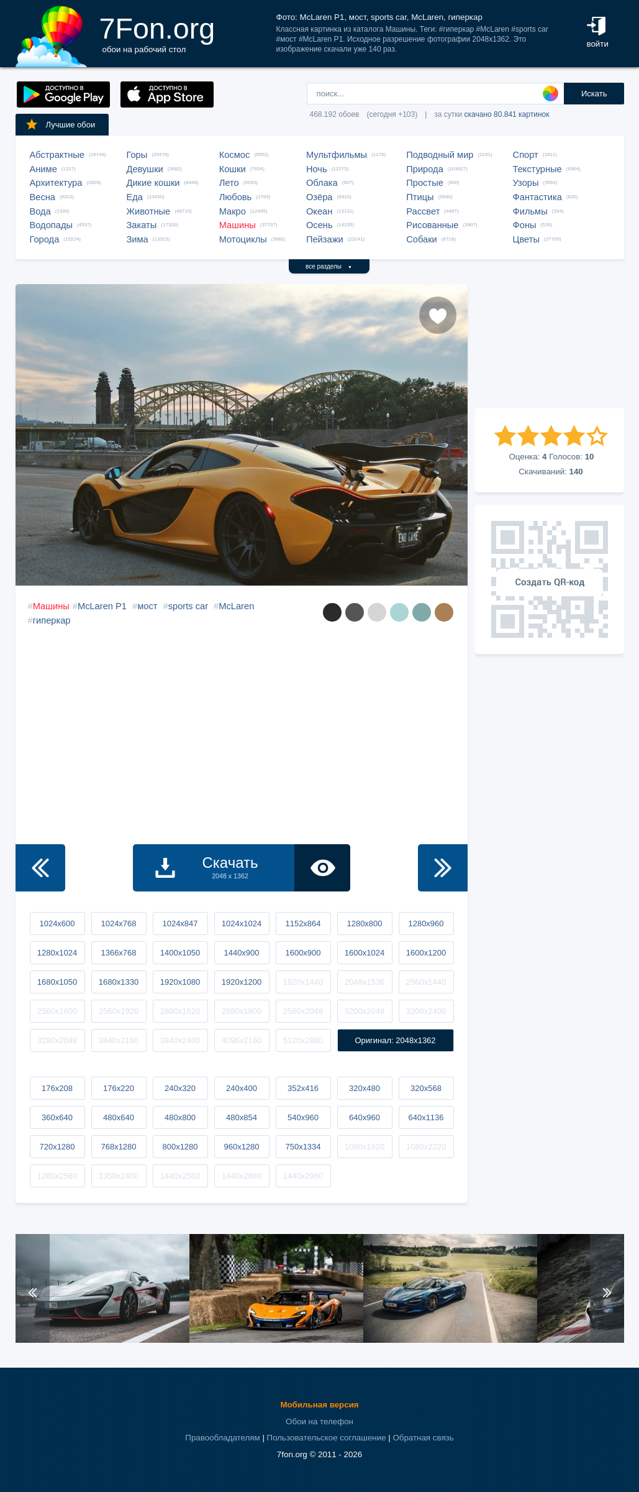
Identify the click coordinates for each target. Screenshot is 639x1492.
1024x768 (118, 923)
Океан (319, 211)
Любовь (235, 197)
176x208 (57, 1088)
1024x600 (57, 923)
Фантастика (537, 197)
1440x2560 (180, 1176)
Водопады (51, 225)
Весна (43, 197)
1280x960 (425, 923)
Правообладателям (222, 1438)
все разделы (329, 266)
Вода (40, 211)
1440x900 (241, 952)
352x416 (303, 1088)
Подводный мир (439, 155)
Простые (424, 183)
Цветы (526, 239)
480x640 (118, 1117)
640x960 (364, 1117)
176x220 (118, 1088)
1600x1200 (426, 952)
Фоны (525, 225)
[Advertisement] (549, 346)
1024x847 (179, 923)
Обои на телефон (319, 1421)
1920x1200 (241, 982)
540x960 (303, 1117)
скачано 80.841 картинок (507, 114)
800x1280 (179, 1146)
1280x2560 (57, 1176)
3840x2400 (180, 1040)
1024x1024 (241, 923)
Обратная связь (422, 1438)
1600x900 (302, 952)
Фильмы (530, 211)
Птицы (419, 197)
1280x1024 (57, 952)
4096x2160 (241, 1040)
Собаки (421, 239)
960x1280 (241, 1146)
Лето (229, 183)
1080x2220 (426, 1146)
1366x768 (118, 952)
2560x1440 (426, 982)
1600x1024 (364, 952)
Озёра (319, 197)
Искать (594, 93)
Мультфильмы (336, 155)
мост (147, 606)
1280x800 (364, 923)
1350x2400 (118, 1176)
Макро (232, 211)
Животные (149, 211)
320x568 (426, 1088)
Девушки (145, 169)
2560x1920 (118, 1011)
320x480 (364, 1088)
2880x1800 (241, 1011)
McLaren (236, 606)
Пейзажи (324, 239)
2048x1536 (364, 982)
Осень (319, 225)
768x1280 (118, 1146)
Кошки (232, 169)
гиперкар (52, 620)
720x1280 (57, 1146)
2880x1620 (180, 1011)
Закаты (142, 225)
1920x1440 (303, 982)
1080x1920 (364, 1146)
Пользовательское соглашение (326, 1438)
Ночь (316, 169)
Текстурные (537, 169)
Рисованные (432, 225)
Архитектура (56, 183)
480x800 (180, 1117)
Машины (237, 225)
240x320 (180, 1088)
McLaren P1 (102, 606)
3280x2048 (57, 1040)
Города (45, 239)
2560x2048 (303, 1011)
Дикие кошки (153, 183)
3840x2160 (118, 1040)
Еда (135, 197)
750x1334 (302, 1146)
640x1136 (425, 1117)
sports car (188, 606)
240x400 (241, 1088)
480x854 (241, 1117)
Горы (137, 155)
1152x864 (302, 923)
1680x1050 (57, 982)
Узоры (526, 183)
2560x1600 (57, 1011)
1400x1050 (180, 952)
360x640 (57, 1117)
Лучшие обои (60, 124)
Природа (424, 169)
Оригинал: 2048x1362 (395, 1040)
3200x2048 (364, 1011)
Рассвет (423, 211)
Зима (137, 239)
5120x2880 (303, 1040)
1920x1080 (180, 982)
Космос (234, 155)
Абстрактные (57, 155)
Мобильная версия (319, 1405)
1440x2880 (241, 1176)
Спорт (525, 155)
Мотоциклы (243, 239)
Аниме (43, 169)
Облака (322, 183)
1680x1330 (118, 982)
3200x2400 (426, 1011)
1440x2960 (303, 1176)
